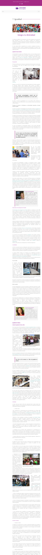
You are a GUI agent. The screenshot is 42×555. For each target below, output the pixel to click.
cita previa (14, 82)
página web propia (15, 392)
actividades (29, 234)
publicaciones (14, 241)
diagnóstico (28, 365)
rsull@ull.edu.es (26, 1)
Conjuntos (34, 240)
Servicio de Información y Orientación (26, 57)
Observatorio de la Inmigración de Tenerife (20, 209)
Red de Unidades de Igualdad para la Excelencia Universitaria (35, 380)
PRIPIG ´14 (24, 372)
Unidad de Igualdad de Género (31, 327)
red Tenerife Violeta (36, 417)
